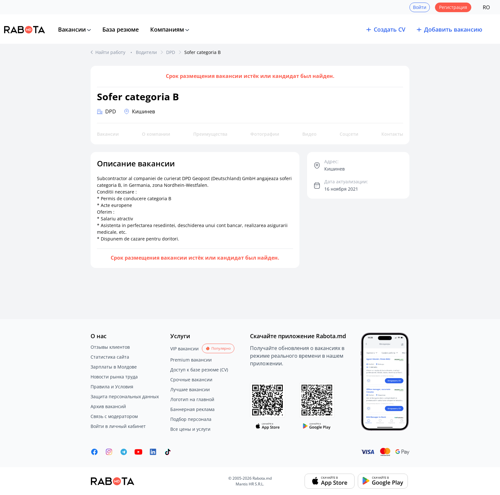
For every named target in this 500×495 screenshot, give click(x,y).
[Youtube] (138, 452)
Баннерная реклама (192, 409)
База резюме (120, 29)
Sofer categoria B (202, 52)
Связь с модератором (114, 416)
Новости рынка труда (114, 377)
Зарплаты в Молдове (114, 367)
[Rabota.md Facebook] (94, 452)
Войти (419, 7)
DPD (170, 52)
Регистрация (453, 7)
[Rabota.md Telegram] (123, 452)
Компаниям (167, 29)
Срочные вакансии (191, 380)
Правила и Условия (112, 387)
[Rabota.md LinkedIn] (153, 452)
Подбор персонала (190, 419)
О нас (99, 336)
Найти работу (111, 52)
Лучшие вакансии (190, 389)
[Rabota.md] (24, 29)
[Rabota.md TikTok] (167, 452)
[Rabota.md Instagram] (109, 452)
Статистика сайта (110, 357)
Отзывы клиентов (110, 347)
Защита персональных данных (125, 396)
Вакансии (72, 29)
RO (486, 7)
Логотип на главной (192, 399)
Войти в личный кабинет (118, 426)
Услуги (180, 336)
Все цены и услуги (190, 429)
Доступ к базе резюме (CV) (199, 370)
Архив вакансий (108, 406)
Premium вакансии (191, 360)
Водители (146, 52)
